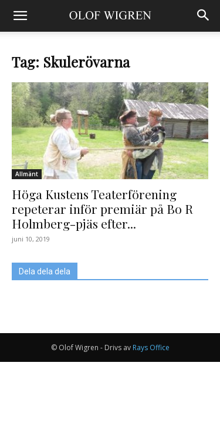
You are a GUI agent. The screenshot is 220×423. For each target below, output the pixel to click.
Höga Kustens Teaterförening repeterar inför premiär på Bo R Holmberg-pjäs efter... (102, 208)
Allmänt (26, 174)
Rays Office (151, 347)
